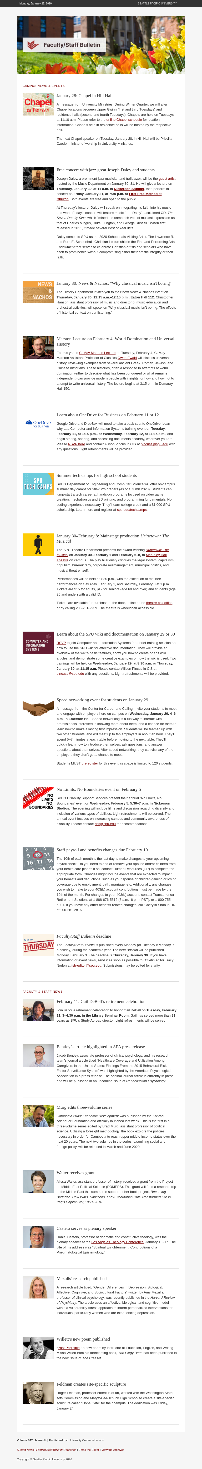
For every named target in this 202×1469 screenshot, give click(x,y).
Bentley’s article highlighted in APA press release (101, 1046)
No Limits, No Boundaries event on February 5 (99, 789)
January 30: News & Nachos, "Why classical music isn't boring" (114, 283)
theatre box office (159, 603)
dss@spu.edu (105, 824)
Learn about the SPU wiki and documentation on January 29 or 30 (116, 634)
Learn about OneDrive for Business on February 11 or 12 (108, 414)
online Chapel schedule (124, 120)
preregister (90, 763)
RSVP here (76, 444)
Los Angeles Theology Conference (117, 1242)
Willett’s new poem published (83, 1339)
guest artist (167, 179)
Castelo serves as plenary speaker (87, 1228)
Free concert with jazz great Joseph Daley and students (106, 169)
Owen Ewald (127, 358)
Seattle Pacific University (157, 3)
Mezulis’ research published (82, 1278)
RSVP (61, 643)
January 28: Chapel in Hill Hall (85, 95)
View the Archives (113, 1449)
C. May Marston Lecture (97, 353)
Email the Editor (89, 1449)
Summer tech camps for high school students (97, 475)
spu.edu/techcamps (132, 510)
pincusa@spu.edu (154, 444)
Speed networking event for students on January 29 (102, 699)
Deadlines (56, 1449)
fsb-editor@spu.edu (87, 965)
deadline (84, 936)
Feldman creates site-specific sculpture (91, 1384)
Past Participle (69, 1348)
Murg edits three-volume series (84, 1107)
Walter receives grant (75, 1172)
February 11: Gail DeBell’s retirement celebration (101, 1001)
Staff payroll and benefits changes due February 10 (102, 849)
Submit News (25, 1449)
